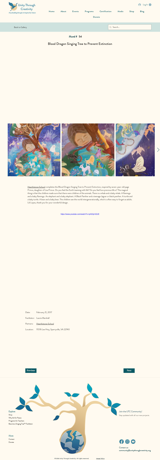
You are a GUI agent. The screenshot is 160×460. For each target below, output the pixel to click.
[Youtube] (133, 441)
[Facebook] (121, 441)
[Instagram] (127, 441)
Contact (11, 439)
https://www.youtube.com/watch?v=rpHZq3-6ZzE (80, 214)
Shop (10, 414)
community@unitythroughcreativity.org (135, 450)
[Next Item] (158, 150)
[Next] (129, 370)
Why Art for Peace (15, 417)
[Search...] (130, 27)
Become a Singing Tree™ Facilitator (21, 424)
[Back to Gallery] (20, 27)
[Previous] (30, 370)
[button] (150, 4)
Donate (11, 442)
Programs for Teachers (16, 421)
